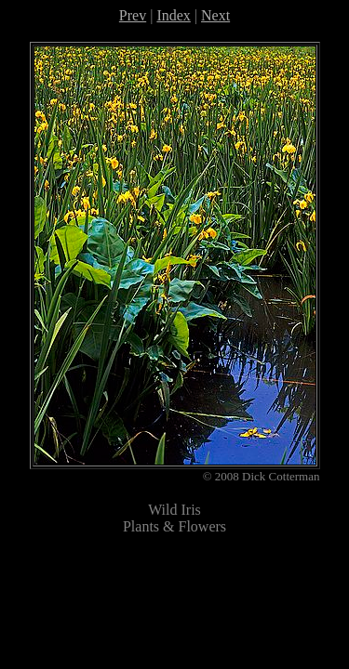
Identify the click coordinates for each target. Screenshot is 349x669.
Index (173, 15)
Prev (132, 15)
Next (215, 15)
